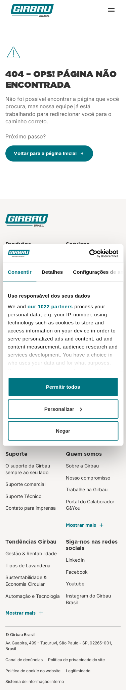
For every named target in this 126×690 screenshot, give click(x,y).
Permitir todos (63, 387)
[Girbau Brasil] (32, 10)
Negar (63, 431)
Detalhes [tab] (52, 272)
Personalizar (63, 409)
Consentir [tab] (20, 272)
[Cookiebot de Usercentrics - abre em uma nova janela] (89, 253)
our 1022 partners (50, 306)
